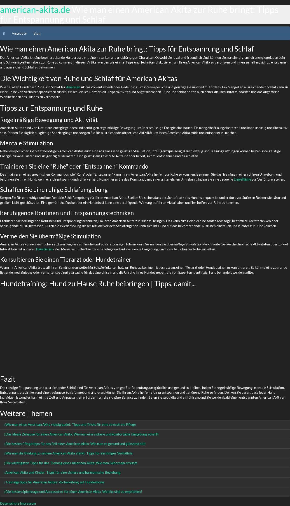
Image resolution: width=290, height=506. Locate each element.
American (73, 87)
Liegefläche (242, 179)
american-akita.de (35, 9)
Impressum (28, 503)
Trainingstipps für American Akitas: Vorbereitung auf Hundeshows (54, 482)
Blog (37, 33)
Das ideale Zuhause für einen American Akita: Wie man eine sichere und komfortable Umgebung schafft (81, 434)
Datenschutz (9, 503)
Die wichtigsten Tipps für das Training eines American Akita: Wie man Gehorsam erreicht (71, 463)
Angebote (19, 33)
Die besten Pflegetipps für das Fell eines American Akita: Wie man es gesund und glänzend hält (75, 444)
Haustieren (44, 249)
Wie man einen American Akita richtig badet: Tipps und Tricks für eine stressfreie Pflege (70, 424)
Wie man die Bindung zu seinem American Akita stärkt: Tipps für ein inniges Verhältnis (68, 453)
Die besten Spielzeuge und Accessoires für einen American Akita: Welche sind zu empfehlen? (73, 492)
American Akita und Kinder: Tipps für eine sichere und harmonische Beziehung (62, 472)
